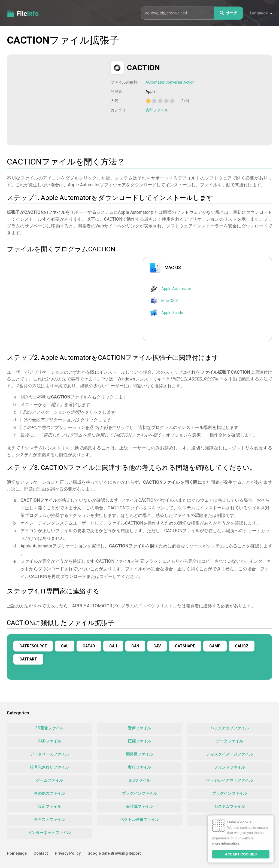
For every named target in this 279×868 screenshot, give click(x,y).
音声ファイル (139, 728)
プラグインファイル (139, 793)
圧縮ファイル (139, 741)
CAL (64, 646)
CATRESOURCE (33, 646)
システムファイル (229, 806)
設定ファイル (49, 806)
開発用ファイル (139, 754)
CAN (135, 646)
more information (225, 843)
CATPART (28, 659)
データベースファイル (49, 754)
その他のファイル (49, 793)
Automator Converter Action (170, 82)
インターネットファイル (49, 832)
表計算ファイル (139, 806)
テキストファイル (49, 819)
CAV (157, 646)
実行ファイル (156, 110)
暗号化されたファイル (49, 767)
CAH (113, 646)
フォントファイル (229, 767)
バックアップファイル (229, 728)
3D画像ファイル (49, 728)
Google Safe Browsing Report (114, 853)
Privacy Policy (68, 853)
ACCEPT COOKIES (241, 854)
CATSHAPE (185, 646)
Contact (41, 853)
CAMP (215, 646)
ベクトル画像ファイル (139, 819)
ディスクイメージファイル (229, 754)
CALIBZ (241, 646)
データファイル (229, 741)
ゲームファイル (49, 780)
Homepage (17, 853)
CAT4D (89, 646)
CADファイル (49, 741)
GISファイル (139, 780)
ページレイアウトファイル (229, 780)
